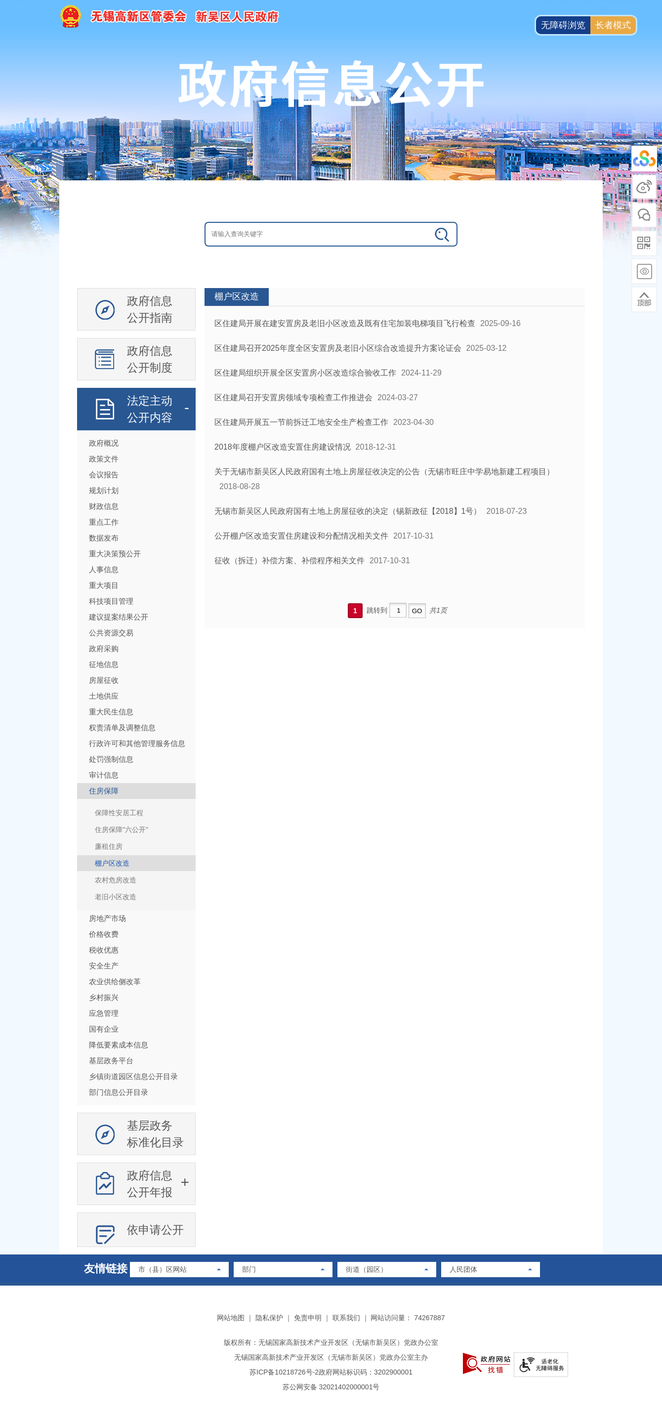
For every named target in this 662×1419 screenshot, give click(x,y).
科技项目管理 (111, 601)
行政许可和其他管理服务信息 (137, 743)
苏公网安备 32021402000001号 (331, 1387)
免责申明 (308, 1318)
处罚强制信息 (111, 759)
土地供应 (104, 696)
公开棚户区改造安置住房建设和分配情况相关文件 (301, 536)
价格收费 (104, 934)
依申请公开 (155, 1229)
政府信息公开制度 (149, 359)
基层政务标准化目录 (155, 1134)
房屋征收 (104, 680)
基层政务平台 (111, 1060)
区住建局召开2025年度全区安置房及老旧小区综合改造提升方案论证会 (337, 348)
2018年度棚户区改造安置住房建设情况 (282, 447)
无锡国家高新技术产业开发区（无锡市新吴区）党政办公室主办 (331, 1357)
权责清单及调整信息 (122, 727)
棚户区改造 (112, 863)
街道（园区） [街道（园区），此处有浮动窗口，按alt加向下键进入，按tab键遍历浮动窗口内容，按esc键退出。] (366, 1269)
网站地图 (231, 1318)
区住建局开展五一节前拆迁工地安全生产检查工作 (301, 422)
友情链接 (105, 1268)
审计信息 (104, 775)
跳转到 (377, 610)
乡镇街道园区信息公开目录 (133, 1076)
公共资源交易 (111, 632)
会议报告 (104, 474)
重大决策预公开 (115, 553)
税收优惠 (104, 950)
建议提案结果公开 (118, 617)
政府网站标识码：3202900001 (366, 1372)
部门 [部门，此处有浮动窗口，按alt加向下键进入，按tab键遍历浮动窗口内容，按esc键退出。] (249, 1269)
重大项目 (104, 585)
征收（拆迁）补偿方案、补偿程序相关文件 (289, 560)
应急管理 (104, 1013)
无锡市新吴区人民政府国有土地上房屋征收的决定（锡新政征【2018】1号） (348, 511)
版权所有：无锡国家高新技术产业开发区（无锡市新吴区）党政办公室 (331, 1342)
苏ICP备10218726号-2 (284, 1372)
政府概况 (104, 443)
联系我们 (346, 1318)
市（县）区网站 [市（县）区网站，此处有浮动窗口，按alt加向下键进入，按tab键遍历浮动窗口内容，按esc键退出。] (162, 1269)
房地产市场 (107, 918)
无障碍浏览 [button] (563, 25)
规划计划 (104, 490)
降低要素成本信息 (118, 1045)
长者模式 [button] (613, 25)
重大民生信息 (111, 712)
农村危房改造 (115, 880)
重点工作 (104, 522)
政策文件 (104, 459)
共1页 (438, 610)
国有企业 (104, 1029)
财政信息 (104, 506)
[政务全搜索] (442, 234)
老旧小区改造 (115, 897)
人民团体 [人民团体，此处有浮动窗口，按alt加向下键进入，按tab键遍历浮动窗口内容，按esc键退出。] (463, 1269)
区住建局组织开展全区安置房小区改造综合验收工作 (305, 373)
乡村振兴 (104, 997)
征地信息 (104, 664)
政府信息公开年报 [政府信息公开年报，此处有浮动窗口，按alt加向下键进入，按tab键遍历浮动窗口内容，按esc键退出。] (149, 1184)
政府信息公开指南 (149, 309)
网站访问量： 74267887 (408, 1318)
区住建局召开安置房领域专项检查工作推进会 (293, 397)
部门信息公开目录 (118, 1092)
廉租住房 (109, 846)
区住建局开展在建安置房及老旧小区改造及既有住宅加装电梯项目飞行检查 (344, 323)
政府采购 (104, 648)
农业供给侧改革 (115, 981)
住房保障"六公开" (121, 830)
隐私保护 (269, 1318)
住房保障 (104, 791)
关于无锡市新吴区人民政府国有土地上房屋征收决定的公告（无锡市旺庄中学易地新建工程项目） (384, 471)
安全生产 (104, 965)
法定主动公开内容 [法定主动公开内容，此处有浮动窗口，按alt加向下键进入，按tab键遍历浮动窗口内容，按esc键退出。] (149, 409)
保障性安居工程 (119, 813)
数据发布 (104, 538)
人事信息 (104, 569)
